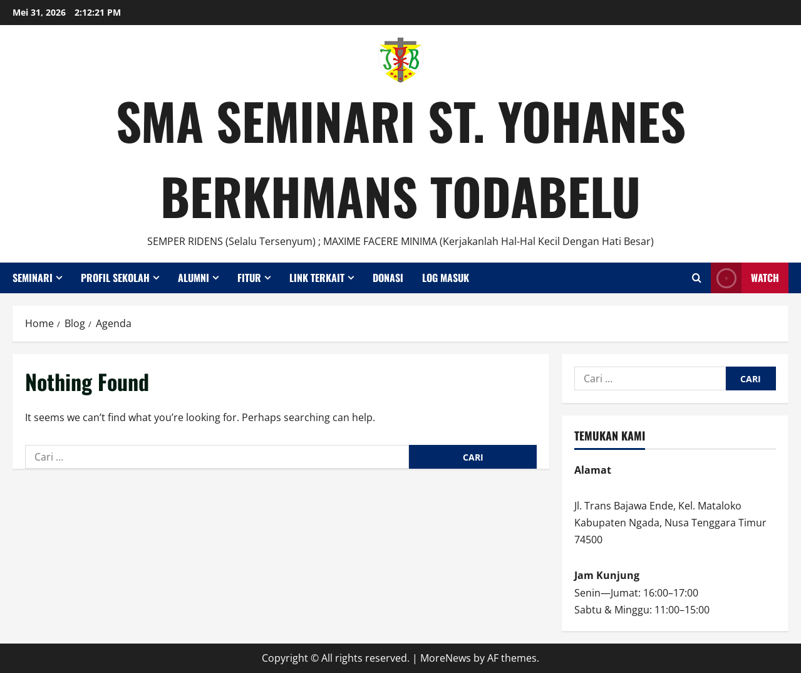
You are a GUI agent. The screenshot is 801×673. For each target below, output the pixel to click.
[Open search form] (696, 278)
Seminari (33, 277)
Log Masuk (445, 277)
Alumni (193, 277)
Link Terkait (316, 277)
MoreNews (445, 658)
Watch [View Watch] (745, 278)
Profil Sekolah (115, 277)
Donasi (388, 277)
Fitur (249, 277)
